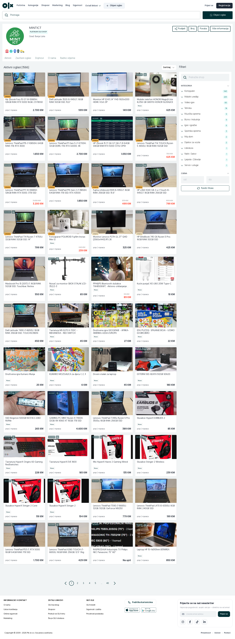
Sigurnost (77, 5)
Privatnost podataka (94, 614)
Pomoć (227, 633)
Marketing (57, 5)
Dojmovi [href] (39, 58)
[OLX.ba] (7, 5)
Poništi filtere (205, 188)
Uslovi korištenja (10, 609)
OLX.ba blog (53, 605)
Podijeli (179, 28)
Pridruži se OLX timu (56, 614)
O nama (7, 605)
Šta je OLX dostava (56, 618)
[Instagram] (183, 622)
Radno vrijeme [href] (67, 58)
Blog (67, 5)
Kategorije (33, 5)
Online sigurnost (10, 614)
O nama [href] (52, 58)
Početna (21, 5)
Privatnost (206, 633)
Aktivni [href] (7, 58)
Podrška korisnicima (140, 602)
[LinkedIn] (204, 622)
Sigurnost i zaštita (93, 609)
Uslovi (217, 633)
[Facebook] (190, 622)
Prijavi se (224, 614)
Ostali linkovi (93, 6)
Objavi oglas (114, 6)
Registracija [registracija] (224, 6)
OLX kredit (90, 605)
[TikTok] (197, 622)
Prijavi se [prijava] (209, 6)
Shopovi (45, 5)
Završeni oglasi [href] (23, 58)
